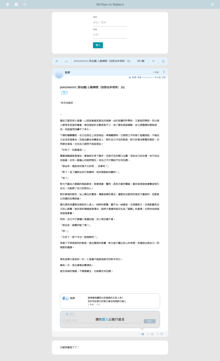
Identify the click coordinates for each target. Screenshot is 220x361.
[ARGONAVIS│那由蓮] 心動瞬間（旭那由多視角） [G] (92, 87)
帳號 (95, 17)
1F (62, 93)
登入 (98, 45)
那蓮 (163, 77)
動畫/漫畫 (136, 77)
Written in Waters (110, 4)
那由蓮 (157, 77)
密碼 (95, 29)
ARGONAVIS (148, 77)
